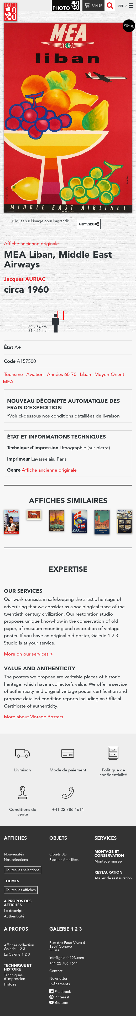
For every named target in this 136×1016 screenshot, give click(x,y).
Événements (59, 984)
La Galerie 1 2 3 (17, 954)
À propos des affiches (18, 903)
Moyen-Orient (109, 374)
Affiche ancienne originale (31, 243)
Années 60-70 (61, 374)
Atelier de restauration (113, 878)
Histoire (10, 984)
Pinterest (62, 997)
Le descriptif (14, 910)
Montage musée (108, 861)
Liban (85, 374)
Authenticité (14, 916)
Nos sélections (16, 859)
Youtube (61, 1002)
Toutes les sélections (22, 870)
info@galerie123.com (66, 957)
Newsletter (58, 978)
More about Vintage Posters (33, 717)
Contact (55, 970)
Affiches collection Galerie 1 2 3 (19, 947)
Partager (86, 224)
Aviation (35, 374)
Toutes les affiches (21, 890)
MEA (8, 382)
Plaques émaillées (64, 859)
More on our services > (28, 654)
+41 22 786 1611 (63, 963)
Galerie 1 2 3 (65, 929)
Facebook (63, 991)
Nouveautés (14, 854)
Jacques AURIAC (25, 279)
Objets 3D (57, 854)
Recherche (109, 5)
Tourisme (13, 374)
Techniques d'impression (14, 977)
